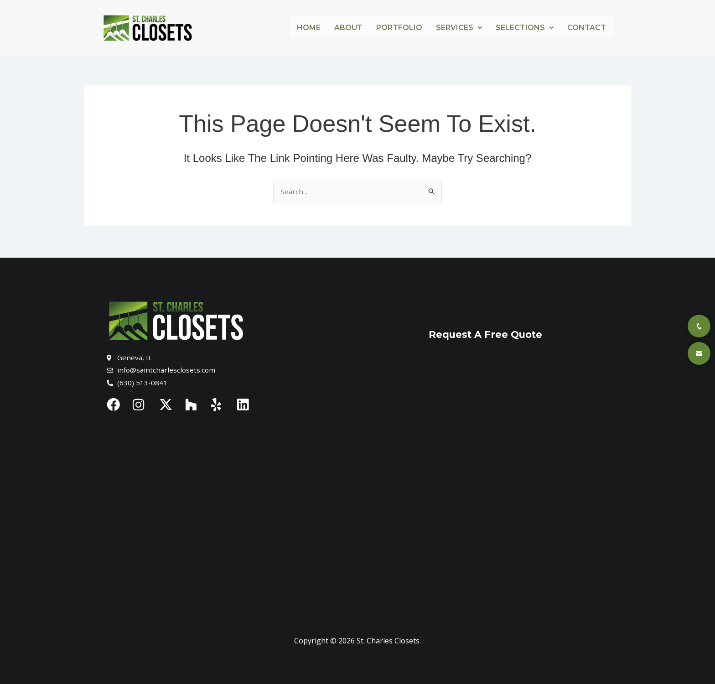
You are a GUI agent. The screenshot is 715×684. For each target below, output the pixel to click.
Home (309, 27)
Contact (586, 27)
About (348, 27)
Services (459, 27)
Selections (525, 27)
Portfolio (399, 27)
